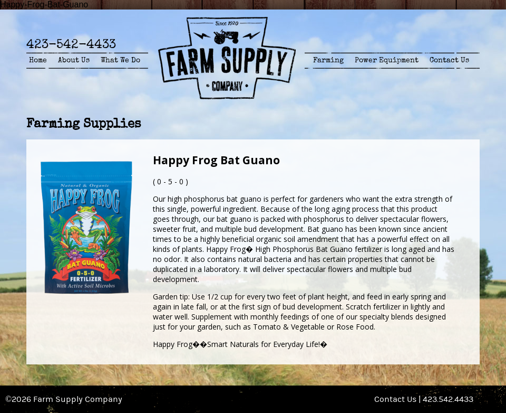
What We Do (120, 60)
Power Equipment (387, 60)
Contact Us (449, 60)
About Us (74, 60)
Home (38, 60)
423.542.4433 (448, 399)
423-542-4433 (71, 44)
